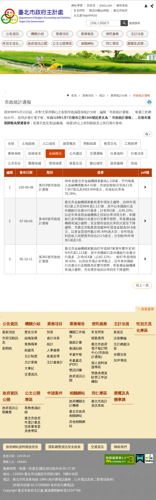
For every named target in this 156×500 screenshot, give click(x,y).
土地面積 (28, 143)
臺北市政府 (120, 10)
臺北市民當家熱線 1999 (29, 479)
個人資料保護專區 (99, 365)
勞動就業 (89, 143)
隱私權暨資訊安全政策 (64, 447)
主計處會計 (55, 362)
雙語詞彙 (75, 370)
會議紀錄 (75, 348)
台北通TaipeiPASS (85, 15)
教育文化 (110, 143)
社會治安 (137, 153)
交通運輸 (96, 153)
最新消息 (8, 332)
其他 (134, 163)
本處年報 (75, 354)
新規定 (118, 332)
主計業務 (31, 362)
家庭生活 (75, 163)
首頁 (74, 95)
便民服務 (112, 34)
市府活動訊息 (10, 340)
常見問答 (79, 10)
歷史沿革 (31, 332)
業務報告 (87, 34)
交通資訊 (31, 374)
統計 (102, 95)
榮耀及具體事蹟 (137, 43)
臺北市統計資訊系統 (99, 403)
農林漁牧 (14, 153)
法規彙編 (120, 338)
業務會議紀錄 (33, 410)
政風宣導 (53, 356)
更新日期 (8, 455)
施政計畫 (75, 342)
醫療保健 (34, 163)
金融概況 (55, 153)
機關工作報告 (77, 334)
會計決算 (53, 338)
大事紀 (29, 368)
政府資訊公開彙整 (10, 410)
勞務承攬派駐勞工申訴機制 (99, 377)
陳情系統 (122, 5)
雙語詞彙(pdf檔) (99, 10)
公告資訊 (12, 34)
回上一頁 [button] (142, 285)
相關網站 (87, 43)
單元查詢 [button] (148, 134)
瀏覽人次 (8, 461)
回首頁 (91, 5)
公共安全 (14, 163)
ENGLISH (106, 5)
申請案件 (55, 393)
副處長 (29, 350)
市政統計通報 (141, 95)
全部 (11, 143)
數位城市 (96, 163)
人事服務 (53, 350)
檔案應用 (97, 338)
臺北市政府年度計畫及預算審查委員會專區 (33, 424)
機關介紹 (37, 34)
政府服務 (116, 163)
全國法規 (120, 354)
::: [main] (5, 92)
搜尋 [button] (124, 23)
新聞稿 (7, 348)
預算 (50, 332)
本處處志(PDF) (75, 362)
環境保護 (55, 163)
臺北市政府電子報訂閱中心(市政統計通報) (99, 350)
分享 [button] (152, 6)
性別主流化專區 (13, 43)
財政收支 (34, 153)
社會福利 (116, 153)
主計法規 (137, 34)
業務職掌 (31, 344)
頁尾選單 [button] (147, 309)
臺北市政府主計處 (36, 16)
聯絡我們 (120, 447)
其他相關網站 (77, 424)
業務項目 (62, 34)
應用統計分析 (119, 95)
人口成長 (48, 143)
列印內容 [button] (149, 102)
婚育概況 (69, 143)
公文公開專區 (62, 43)
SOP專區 (120, 360)
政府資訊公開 (37, 43)
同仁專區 (112, 43)
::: (1, 2)
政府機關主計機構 (77, 403)
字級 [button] (146, 6)
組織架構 (31, 338)
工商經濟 (130, 143)
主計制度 (31, 356)
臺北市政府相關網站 (77, 413)
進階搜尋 (134, 23)
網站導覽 (77, 5)
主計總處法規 (122, 346)
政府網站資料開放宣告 (22, 447)
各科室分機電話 (62, 485)
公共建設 (75, 153)
